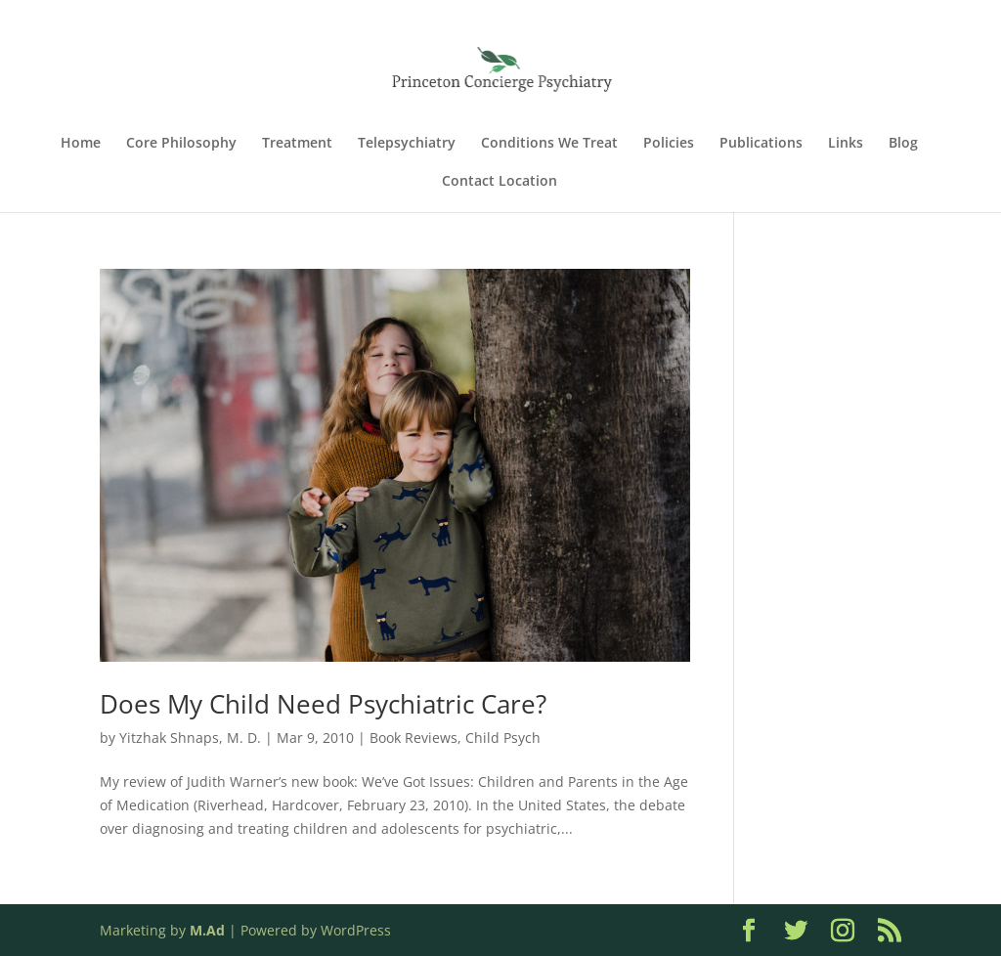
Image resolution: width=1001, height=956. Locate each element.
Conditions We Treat (549, 144)
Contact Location (499, 182)
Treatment (297, 144)
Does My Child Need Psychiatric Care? (323, 703)
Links (845, 144)
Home (81, 144)
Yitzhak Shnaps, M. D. (190, 737)
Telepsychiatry (407, 144)
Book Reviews (413, 737)
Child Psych (503, 737)
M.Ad (207, 930)
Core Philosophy (181, 144)
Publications (761, 144)
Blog (903, 144)
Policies (668, 144)
